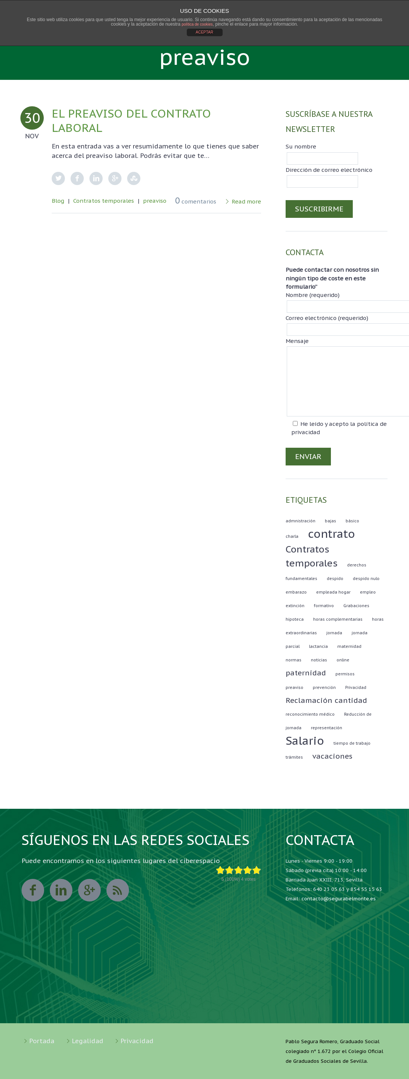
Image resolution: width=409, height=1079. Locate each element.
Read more (246, 201)
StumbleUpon (133, 178)
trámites (294, 757)
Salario (305, 740)
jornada (334, 632)
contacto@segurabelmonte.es (338, 898)
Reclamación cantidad (326, 700)
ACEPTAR (205, 32)
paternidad (306, 672)
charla (292, 536)
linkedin (61, 890)
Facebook (77, 178)
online (343, 660)
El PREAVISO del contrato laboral (131, 120)
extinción (295, 605)
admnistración (300, 520)
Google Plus (114, 178)
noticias (319, 660)
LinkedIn (96, 178)
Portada (41, 1041)
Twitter (58, 178)
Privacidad (355, 687)
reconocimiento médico (310, 714)
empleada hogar (333, 592)
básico (352, 520)
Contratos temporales (103, 200)
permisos (345, 673)
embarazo (296, 592)
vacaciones (332, 756)
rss (117, 890)
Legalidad (87, 1041)
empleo (368, 592)
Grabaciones (356, 605)
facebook (33, 890)
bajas (330, 520)
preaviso (154, 200)
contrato (331, 533)
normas (293, 660)
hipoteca (295, 619)
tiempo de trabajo (352, 743)
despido (335, 578)
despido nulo (366, 578)
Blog (58, 200)
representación (326, 727)
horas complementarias (338, 619)
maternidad (349, 646)
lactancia (318, 646)
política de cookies (197, 24)
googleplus (89, 890)
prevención (324, 687)
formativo (324, 605)
